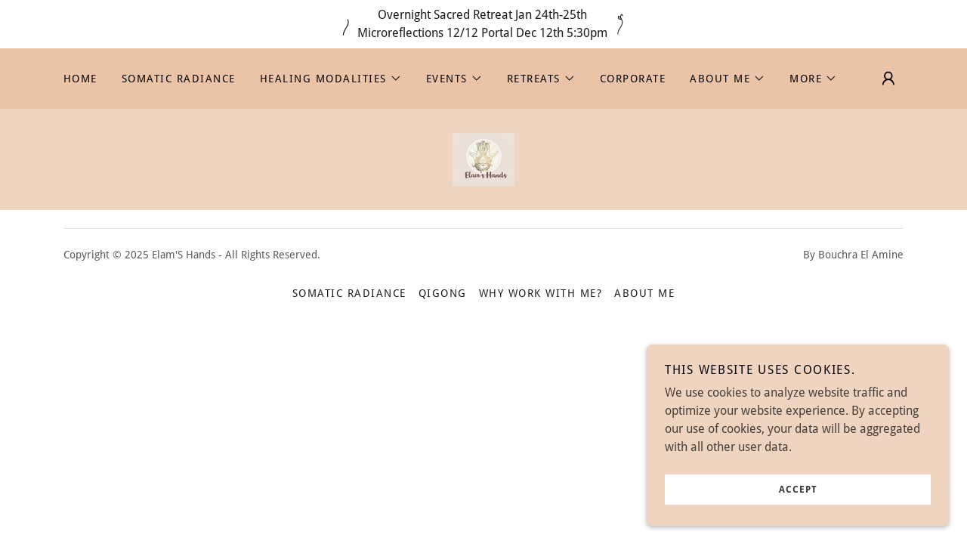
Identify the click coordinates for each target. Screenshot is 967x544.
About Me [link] (644, 293)
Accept (798, 500)
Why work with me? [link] (540, 293)
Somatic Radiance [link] (179, 79)
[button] (331, 79)
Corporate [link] (633, 79)
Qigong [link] (443, 293)
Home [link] (80, 79)
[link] (483, 158)
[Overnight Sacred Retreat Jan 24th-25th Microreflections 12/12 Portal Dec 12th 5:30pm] (483, 24)
